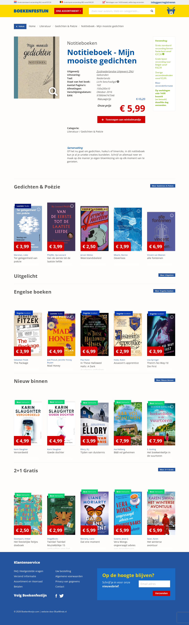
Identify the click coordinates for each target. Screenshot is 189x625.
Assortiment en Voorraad (28, 581)
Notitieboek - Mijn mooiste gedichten (102, 26)
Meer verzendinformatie (164, 84)
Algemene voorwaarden (69, 576)
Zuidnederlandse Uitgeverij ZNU (115, 71)
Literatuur (45, 26)
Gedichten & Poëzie (66, 26)
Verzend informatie (25, 576)
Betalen (18, 586)
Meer (163, 186)
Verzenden (161, 593)
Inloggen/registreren (163, 2)
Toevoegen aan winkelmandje (123, 119)
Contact (59, 586)
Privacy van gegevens (67, 581)
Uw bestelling (63, 571)
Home (32, 26)
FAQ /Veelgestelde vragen (28, 571)
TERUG (20, 26)
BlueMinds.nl (60, 611)
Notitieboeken (82, 43)
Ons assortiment (68, 11)
